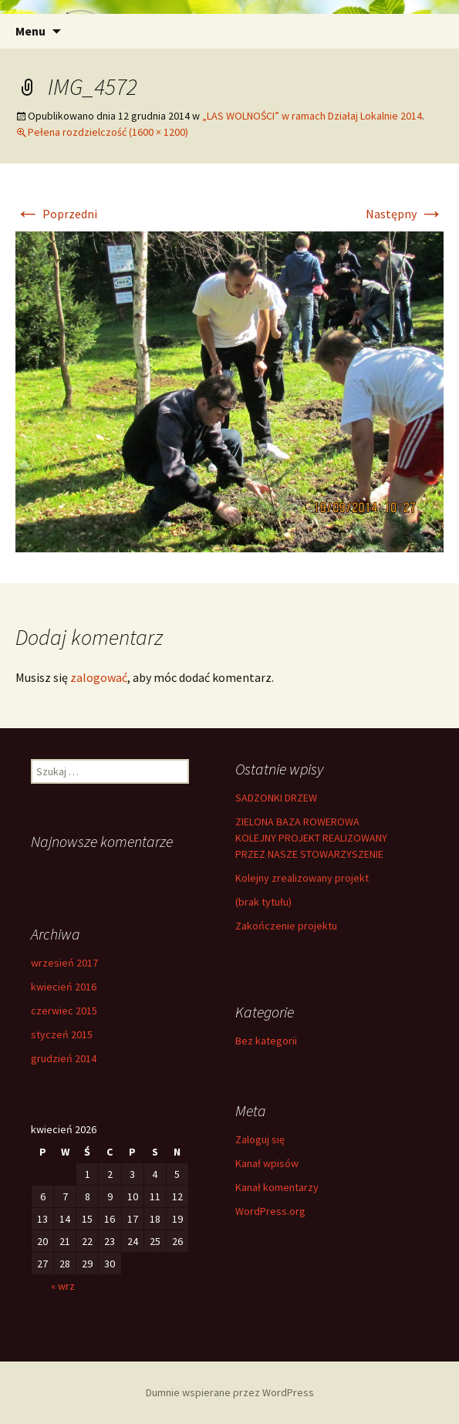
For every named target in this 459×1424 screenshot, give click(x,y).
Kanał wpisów (267, 1163)
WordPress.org (270, 1211)
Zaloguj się (260, 1139)
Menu (30, 31)
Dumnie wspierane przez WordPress (230, 1392)
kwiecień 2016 (63, 987)
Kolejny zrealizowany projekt (302, 878)
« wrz (63, 1286)
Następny (405, 213)
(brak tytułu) (263, 902)
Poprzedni (56, 213)
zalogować (98, 677)
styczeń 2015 (62, 1034)
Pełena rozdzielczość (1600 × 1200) (108, 132)
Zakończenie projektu (286, 926)
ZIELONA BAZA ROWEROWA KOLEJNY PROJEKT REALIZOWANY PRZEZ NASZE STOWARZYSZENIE (311, 838)
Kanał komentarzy (277, 1187)
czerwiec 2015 (64, 1010)
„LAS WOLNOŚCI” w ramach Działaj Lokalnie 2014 (312, 116)
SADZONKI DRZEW (276, 798)
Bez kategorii (266, 1041)
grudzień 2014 (63, 1058)
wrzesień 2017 (64, 963)
